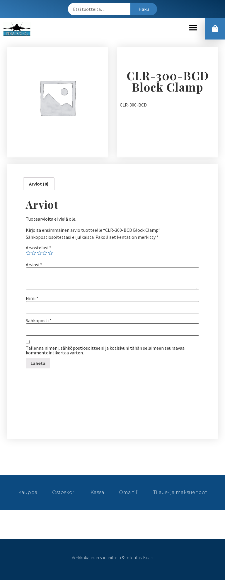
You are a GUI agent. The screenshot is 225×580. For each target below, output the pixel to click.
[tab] (38, 184)
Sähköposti (39, 320)
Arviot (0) (39, 184)
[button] (193, 28)
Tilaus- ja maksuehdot (180, 492)
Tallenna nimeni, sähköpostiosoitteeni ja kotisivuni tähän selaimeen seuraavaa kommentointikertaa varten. (105, 350)
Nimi (32, 298)
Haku (144, 9)
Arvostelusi (38, 248)
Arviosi (34, 264)
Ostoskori (64, 492)
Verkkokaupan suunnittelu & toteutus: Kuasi (112, 558)
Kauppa (28, 492)
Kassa (97, 492)
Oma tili (129, 492)
